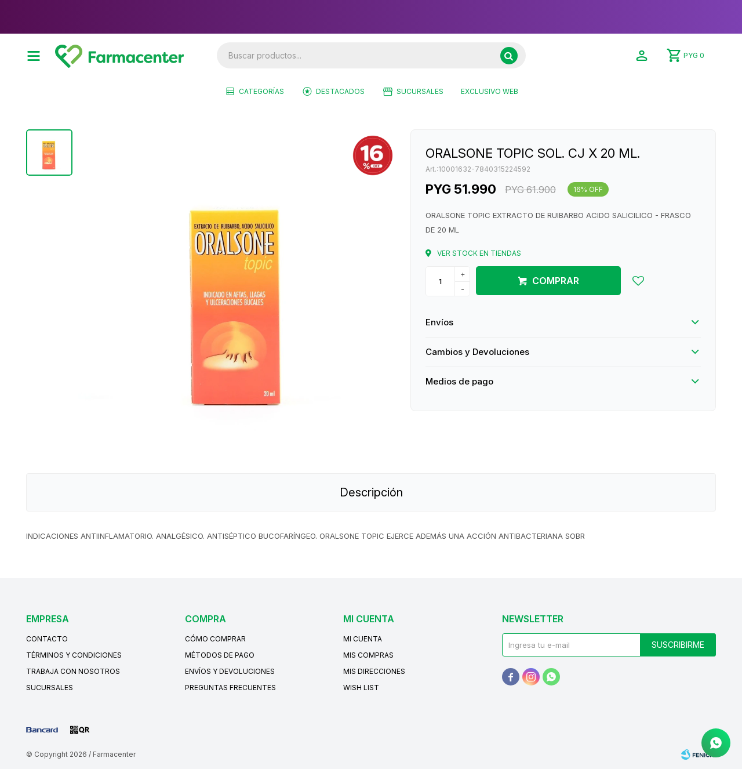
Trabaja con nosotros (73, 671)
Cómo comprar (215, 638)
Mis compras (368, 655)
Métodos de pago (219, 655)
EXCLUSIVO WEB (489, 91)
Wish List (361, 687)
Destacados (340, 91)
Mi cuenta (362, 638)
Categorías (261, 91)
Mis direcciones (374, 671)
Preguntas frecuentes (230, 687)
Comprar (555, 280)
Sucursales (420, 91)
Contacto (47, 638)
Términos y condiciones (74, 655)
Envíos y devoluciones (230, 671)
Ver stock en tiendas (479, 253)
